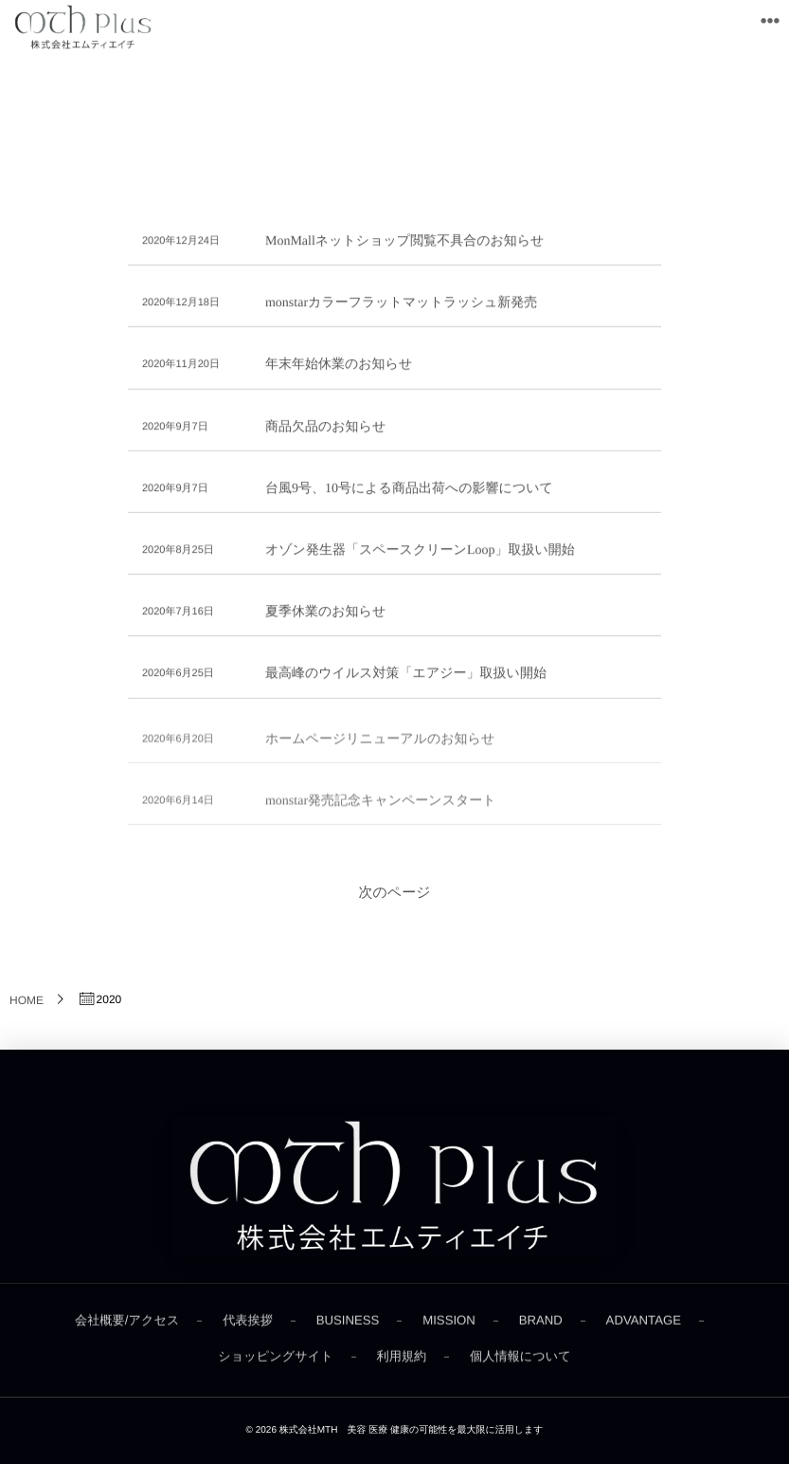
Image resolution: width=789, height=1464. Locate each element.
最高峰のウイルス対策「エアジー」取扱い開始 (406, 675)
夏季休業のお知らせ (325, 613)
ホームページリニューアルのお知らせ (379, 745)
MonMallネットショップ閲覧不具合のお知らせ (405, 242)
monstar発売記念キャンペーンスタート (380, 806)
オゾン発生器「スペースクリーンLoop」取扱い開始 (420, 551)
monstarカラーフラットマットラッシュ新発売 (401, 304)
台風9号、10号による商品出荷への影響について (409, 489)
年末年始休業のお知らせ (338, 365)
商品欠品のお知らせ (325, 427)
